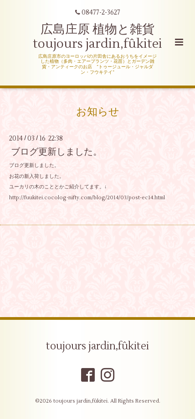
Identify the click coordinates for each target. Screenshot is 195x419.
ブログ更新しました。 (56, 151)
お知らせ (97, 111)
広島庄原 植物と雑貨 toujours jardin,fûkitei (97, 36)
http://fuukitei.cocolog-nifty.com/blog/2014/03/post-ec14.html (87, 197)
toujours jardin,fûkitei (97, 346)
